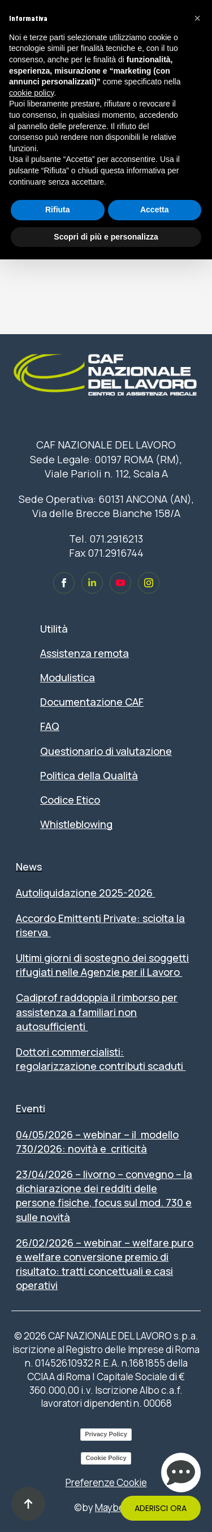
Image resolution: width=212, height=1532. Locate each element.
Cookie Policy (105, 1457)
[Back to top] (28, 1504)
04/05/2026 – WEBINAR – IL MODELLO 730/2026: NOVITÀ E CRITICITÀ (97, 1141)
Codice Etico (70, 799)
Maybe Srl (116, 1507)
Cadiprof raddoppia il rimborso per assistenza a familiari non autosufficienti (97, 1011)
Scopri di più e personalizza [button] (106, 236)
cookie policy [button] (31, 92)
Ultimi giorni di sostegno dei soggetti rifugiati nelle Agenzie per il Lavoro (102, 965)
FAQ (49, 726)
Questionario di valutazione (106, 751)
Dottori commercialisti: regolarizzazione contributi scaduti (100, 1059)
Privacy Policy (106, 1434)
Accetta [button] (154, 209)
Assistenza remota (84, 653)
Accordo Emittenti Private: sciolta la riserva (100, 925)
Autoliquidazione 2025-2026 (85, 892)
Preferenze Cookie (106, 1482)
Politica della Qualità (89, 775)
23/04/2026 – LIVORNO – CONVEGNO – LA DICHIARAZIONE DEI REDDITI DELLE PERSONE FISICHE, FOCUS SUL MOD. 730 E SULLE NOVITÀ (104, 1195)
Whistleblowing (76, 824)
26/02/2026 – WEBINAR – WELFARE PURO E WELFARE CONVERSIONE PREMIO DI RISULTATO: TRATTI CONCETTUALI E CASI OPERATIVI (104, 1264)
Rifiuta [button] (57, 209)
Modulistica (67, 677)
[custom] (64, 583)
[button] (197, 18)
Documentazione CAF (92, 702)
